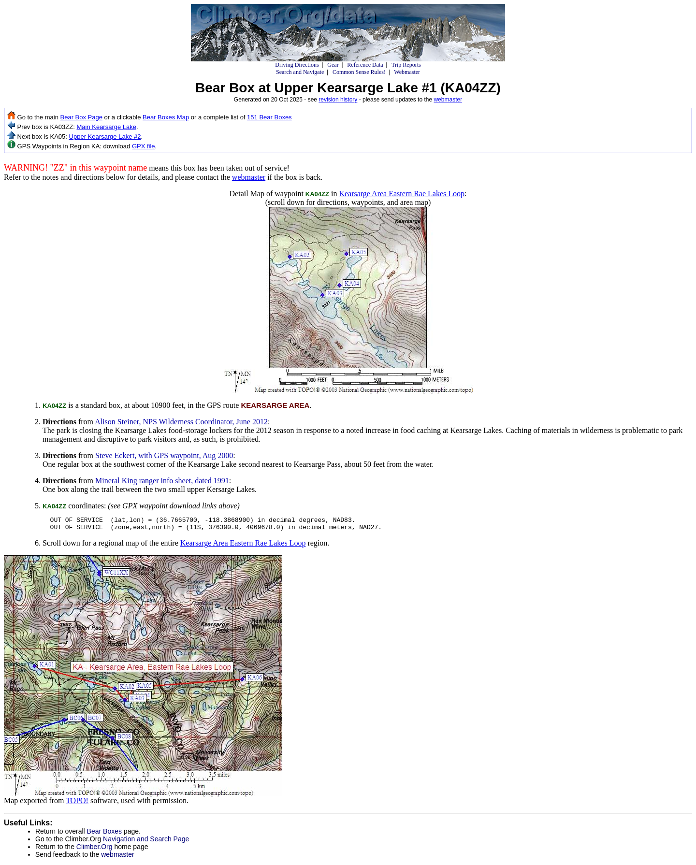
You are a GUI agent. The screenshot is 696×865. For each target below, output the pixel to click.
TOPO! (77, 803)
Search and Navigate (300, 72)
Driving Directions (297, 64)
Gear (332, 64)
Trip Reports (406, 64)
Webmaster (407, 72)
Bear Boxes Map (166, 117)
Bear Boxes (104, 834)
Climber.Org (94, 849)
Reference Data (365, 64)
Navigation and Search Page (146, 842)
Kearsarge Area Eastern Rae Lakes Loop (401, 193)
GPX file (143, 146)
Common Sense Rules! (359, 72)
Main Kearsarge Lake (106, 126)
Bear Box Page (81, 117)
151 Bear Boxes (269, 117)
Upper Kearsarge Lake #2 (105, 136)
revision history (338, 99)
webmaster (448, 99)
